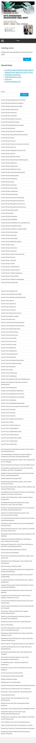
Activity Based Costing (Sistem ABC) (12, 676)
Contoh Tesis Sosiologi (8, 415)
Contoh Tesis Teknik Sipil (9, 444)
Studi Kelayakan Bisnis (8, 695)
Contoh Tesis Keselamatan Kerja (11, 363)
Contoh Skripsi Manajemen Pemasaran (13, 203)
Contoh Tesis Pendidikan (8, 400)
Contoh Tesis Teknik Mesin (9, 441)
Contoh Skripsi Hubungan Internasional (13, 150)
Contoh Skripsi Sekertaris (9, 248)
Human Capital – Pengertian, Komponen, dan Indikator (17, 643)
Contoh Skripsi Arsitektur (9, 115)
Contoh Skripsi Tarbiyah (8, 260)
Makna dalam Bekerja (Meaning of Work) (13, 549)
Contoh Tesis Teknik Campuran (10, 425)
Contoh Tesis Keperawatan (9, 354)
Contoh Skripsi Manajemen (9, 194)
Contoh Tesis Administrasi (9, 291)
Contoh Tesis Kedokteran (9, 350)
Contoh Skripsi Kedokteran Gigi (11, 169)
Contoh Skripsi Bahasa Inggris (10, 122)
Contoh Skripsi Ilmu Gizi (8, 147)
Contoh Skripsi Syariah (8, 257)
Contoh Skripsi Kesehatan (9, 178)
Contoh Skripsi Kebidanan (9, 163)
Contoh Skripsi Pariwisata (9, 216)
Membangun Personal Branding (10, 682)
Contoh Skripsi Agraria (8, 153)
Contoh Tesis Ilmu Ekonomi (9, 335)
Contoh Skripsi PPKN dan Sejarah (11, 241)
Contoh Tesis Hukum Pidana (9, 332)
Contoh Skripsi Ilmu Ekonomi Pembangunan (14, 159)
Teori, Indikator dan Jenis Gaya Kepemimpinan (15, 722)
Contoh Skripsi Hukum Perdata (10, 156)
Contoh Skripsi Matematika (9, 210)
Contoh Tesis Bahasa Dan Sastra (11, 313)
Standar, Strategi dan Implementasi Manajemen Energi (18, 685)
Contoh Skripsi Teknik (8, 263)
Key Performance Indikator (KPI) (11, 566)
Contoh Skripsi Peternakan (9, 238)
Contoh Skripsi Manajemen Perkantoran (13, 207)
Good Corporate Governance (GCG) (12, 673)
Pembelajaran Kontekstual (12, 75)
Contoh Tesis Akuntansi (8, 306)
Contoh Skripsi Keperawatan (10, 175)
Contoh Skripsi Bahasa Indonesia (11, 119)
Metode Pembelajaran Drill (13, 81)
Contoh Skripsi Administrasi (9, 109)
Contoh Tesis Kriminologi (9, 373)
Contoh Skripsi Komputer (9, 185)
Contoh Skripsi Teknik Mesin (10, 276)
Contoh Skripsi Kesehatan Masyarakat (13, 172)
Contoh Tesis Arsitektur (8, 310)
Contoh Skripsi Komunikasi (9, 188)
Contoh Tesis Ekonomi (8, 319)
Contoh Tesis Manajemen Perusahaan (12, 397)
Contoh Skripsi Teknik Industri (10, 270)
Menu (18, 41)
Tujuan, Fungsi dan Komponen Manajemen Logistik (17, 725)
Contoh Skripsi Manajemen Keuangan (12, 197)
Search (3, 91)
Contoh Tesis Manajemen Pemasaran (12, 393)
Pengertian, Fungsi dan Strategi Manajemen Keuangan (18, 728)
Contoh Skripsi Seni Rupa (9, 251)
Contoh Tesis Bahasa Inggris (10, 316)
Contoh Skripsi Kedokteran (9, 166)
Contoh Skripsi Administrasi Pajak (11, 106)
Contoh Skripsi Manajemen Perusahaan (13, 100)
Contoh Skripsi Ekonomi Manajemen (12, 131)
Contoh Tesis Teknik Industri (10, 434)
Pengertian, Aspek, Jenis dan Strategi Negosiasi (16, 621)
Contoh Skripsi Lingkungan (9, 191)
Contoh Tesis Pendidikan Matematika (12, 403)
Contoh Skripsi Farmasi (8, 141)
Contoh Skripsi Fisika (7, 137)
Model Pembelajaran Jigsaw (13, 77)
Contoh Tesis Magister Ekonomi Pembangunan (15, 379)
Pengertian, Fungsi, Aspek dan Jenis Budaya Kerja (16, 691)
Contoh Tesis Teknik (7, 422)
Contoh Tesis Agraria (7, 300)
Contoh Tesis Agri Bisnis (8, 303)
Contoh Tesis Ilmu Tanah (8, 344)
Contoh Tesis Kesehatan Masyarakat (12, 360)
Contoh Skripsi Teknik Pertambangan (12, 279)
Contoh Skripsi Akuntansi (9, 112)
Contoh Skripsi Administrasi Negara (12, 103)
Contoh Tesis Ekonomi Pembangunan (12, 322)
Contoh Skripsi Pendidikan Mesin (11, 225)
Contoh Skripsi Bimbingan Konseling (12, 125)
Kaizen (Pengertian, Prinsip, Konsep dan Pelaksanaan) (17, 465)
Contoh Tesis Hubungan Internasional (12, 325)
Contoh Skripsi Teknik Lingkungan (11, 273)
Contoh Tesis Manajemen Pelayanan (12, 390)
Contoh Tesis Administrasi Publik (11, 294)
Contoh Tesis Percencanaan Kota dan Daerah (15, 406)
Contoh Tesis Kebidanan (8, 347)
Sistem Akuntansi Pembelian (10, 552)
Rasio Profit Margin (7, 624)
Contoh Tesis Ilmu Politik (9, 338)
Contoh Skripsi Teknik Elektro (10, 266)
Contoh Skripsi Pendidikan (9, 219)
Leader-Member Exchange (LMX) (11, 478)
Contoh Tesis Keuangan (8, 366)
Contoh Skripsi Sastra (8, 244)
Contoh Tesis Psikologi (8, 412)
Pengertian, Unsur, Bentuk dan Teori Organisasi (15, 688)
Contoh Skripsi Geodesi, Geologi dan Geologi (15, 144)
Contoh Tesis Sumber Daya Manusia (12, 419)
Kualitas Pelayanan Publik (9, 679)
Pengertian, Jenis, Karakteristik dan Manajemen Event (18, 708)
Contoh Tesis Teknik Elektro (10, 428)
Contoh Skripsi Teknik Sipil (9, 282)
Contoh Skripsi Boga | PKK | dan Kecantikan (14, 134)
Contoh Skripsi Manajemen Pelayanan (12, 200)
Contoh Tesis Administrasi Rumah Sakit (13, 297)
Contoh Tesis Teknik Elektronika (11, 431)
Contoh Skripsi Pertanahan (9, 232)
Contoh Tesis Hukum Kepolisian (11, 328)
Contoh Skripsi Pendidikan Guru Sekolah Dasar (15, 222)
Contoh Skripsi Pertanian (9, 235)
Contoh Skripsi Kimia (7, 181)
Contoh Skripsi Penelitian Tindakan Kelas (14, 229)
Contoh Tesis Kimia (7, 369)
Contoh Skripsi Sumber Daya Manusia (12, 254)
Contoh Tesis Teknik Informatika (11, 438)
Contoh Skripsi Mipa (7, 213)
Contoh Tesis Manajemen (9, 387)
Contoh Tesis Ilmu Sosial (8, 341)
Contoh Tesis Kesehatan (8, 357)
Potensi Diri (8, 79)
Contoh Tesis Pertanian (8, 409)
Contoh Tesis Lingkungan (9, 376)
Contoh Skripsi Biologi (8, 128)
